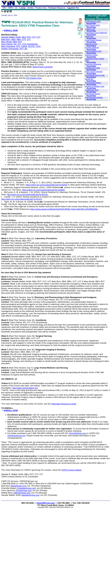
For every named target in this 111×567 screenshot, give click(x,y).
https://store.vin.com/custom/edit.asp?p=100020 (43, 190)
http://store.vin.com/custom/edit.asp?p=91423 (21, 199)
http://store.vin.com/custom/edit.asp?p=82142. (27, 194)
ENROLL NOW (11, 30)
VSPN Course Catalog (71, 470)
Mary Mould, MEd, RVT (11, 42)
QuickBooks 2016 (91, 90)
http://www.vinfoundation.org (25, 388)
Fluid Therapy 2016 (92, 25)
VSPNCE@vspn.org (16, 435)
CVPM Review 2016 (92, 22)
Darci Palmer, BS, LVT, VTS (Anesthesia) (19, 44)
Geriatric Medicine (92, 47)
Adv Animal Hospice (92, 94)
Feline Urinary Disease (93, 71)
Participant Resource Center (63, 404)
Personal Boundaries (93, 83)
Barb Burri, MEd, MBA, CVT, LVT (16, 39)
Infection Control (91, 55)
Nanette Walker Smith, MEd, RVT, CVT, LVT (20, 37)
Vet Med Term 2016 (92, 68)
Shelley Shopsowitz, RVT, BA (14, 48)
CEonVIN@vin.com (77, 433)
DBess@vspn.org (22, 493)
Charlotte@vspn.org (26, 488)
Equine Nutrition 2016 (93, 51)
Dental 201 (89, 79)
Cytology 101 (90, 29)
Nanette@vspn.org (30, 495)
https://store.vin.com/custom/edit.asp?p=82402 (46, 185)
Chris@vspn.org (23, 490)
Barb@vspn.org (18, 486)
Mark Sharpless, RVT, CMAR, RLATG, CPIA (21, 46)
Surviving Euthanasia (93, 64)
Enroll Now (91, 23)
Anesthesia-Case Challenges (96, 33)
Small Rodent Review (93, 40)
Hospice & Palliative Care (94, 86)
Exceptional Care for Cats (95, 75)
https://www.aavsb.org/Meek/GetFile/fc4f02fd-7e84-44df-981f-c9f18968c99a (64, 209)
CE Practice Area (33, 78)
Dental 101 (89, 36)
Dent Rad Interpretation (94, 97)
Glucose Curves (91, 44)
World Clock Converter (43, 67)
